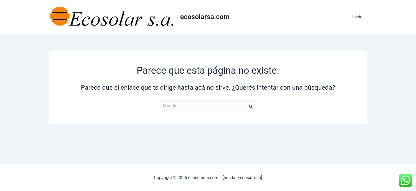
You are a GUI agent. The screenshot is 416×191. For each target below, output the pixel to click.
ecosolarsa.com (204, 17)
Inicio (358, 16)
